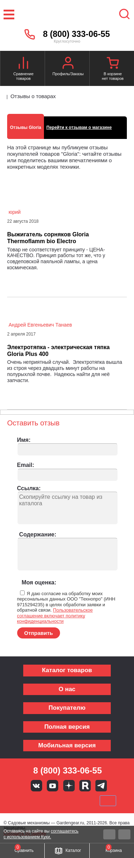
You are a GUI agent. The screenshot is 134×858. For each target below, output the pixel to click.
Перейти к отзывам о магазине (79, 127)
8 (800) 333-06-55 (76, 34)
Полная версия (67, 726)
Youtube (52, 785)
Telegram (101, 785)
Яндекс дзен (69, 785)
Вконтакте (36, 785)
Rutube (85, 785)
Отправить (38, 633)
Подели (75, 801)
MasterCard (43, 801)
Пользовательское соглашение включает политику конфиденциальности (55, 615)
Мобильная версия (67, 745)
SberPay (108, 800)
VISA (18, 801)
